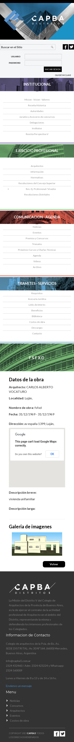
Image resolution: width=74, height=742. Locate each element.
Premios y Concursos (37, 238)
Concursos (16, 705)
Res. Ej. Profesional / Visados (41, 188)
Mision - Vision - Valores (37, 99)
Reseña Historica (37, 105)
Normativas (37, 177)
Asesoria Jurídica (37, 298)
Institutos (37, 128)
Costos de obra (37, 321)
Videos (37, 261)
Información (37, 171)
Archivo (37, 267)
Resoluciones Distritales (37, 194)
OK (52, 454)
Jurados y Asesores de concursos (37, 116)
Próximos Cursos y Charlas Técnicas (37, 249)
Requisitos (37, 293)
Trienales (37, 244)
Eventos (37, 232)
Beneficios (37, 310)
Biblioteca (37, 316)
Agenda (37, 255)
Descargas (37, 327)
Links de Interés (37, 304)
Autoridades (37, 111)
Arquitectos (37, 165)
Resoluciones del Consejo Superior (37, 183)
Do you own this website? (28, 454)
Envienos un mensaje (19, 685)
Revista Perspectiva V (37, 134)
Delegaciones (37, 122)
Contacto (37, 333)
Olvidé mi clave (63, 75)
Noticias (37, 226)
